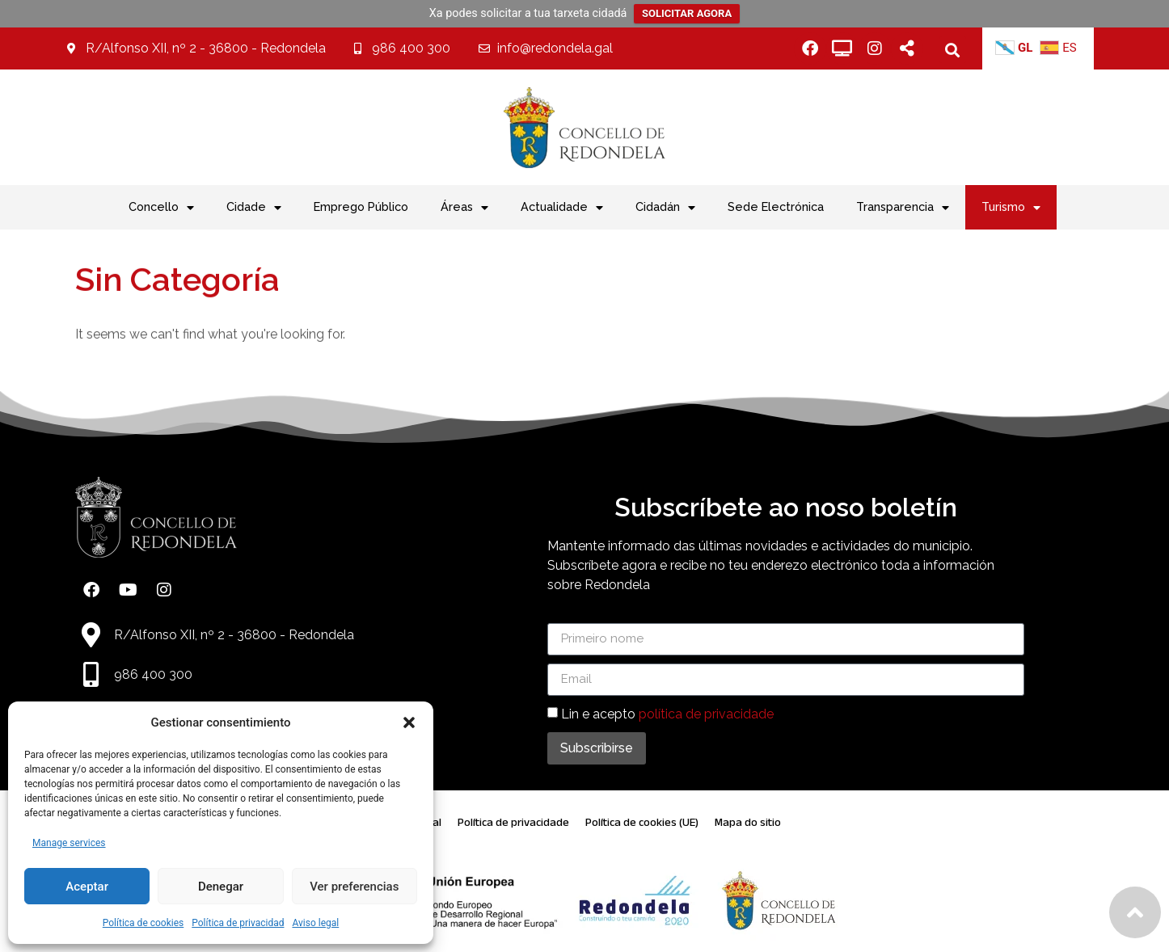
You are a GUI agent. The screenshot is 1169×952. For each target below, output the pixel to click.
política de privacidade (706, 713)
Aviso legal (315, 923)
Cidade (253, 207)
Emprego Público (361, 206)
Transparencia (902, 207)
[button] (409, 722)
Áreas (464, 207)
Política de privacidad (238, 923)
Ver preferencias (354, 886)
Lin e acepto (667, 713)
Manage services (69, 843)
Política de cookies (143, 923)
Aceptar (86, 886)
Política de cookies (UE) (641, 822)
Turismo (1010, 207)
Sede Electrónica (776, 206)
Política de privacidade (513, 822)
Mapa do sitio (748, 822)
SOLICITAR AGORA (687, 13)
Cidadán (665, 207)
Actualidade (562, 207)
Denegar (220, 886)
